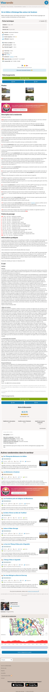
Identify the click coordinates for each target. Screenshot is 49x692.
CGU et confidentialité (6, 665)
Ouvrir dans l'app (24, 78)
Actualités (3, 673)
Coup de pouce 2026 (6, 675)
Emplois (3, 670)
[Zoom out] (47, 622)
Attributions (3, 634)
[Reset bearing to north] (47, 624)
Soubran (12, 56)
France (8, 54)
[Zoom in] (47, 620)
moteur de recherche (33, 591)
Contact (3, 678)
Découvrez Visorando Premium (24, 70)
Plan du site (3, 668)
